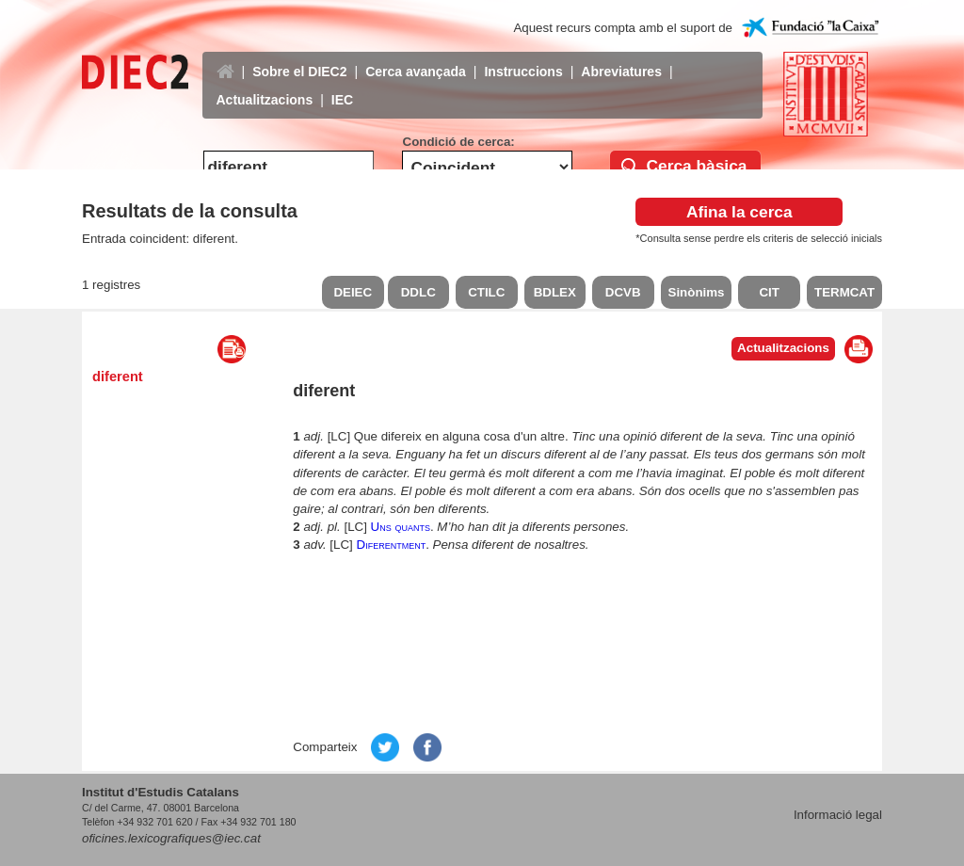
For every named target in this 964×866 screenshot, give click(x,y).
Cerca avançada (415, 57)
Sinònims (696, 292)
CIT (769, 292)
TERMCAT (844, 292)
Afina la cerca (739, 211)
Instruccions (523, 57)
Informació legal (838, 815)
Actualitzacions (265, 85)
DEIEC (352, 292)
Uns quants (400, 527)
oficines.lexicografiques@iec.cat (171, 838)
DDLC (418, 292)
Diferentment (391, 544)
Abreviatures (621, 57)
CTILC (486, 292)
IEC (342, 85)
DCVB (623, 292)
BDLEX (555, 292)
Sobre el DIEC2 (299, 57)
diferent (117, 376)
